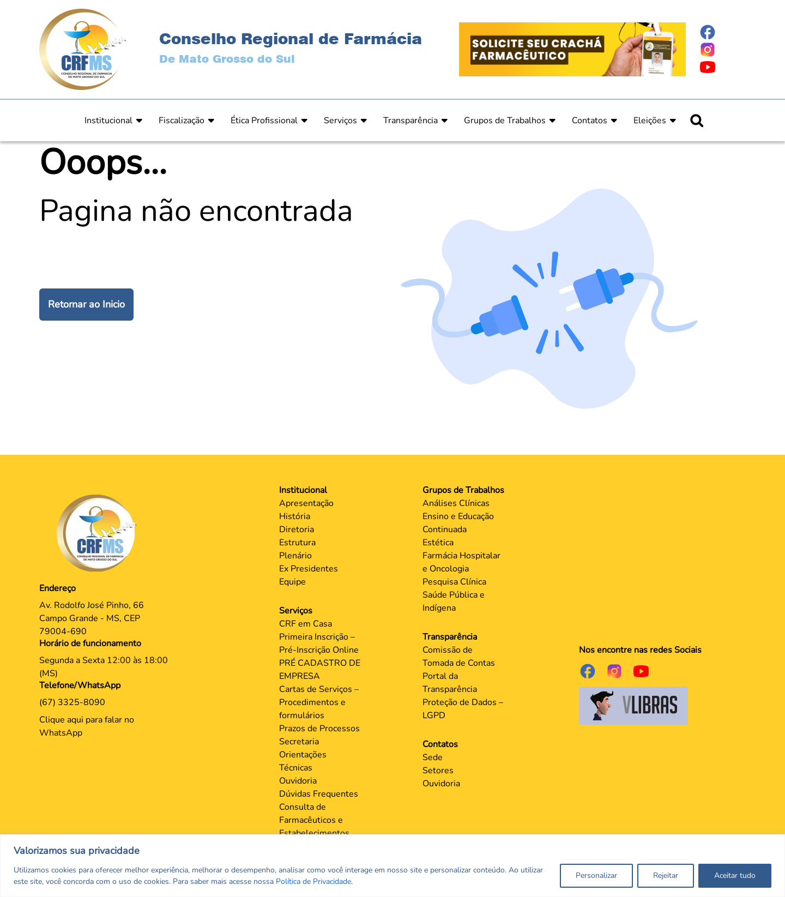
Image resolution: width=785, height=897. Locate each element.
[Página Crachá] (572, 49)
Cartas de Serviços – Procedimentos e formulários (319, 702)
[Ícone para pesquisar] (696, 120)
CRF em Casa (305, 624)
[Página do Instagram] (722, 49)
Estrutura (297, 543)
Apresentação (306, 503)
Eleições (649, 121)
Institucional (108, 121)
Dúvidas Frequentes (318, 794)
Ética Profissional (264, 121)
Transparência (410, 121)
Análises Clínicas (456, 503)
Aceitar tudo (735, 875)
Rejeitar (665, 875)
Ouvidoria (298, 781)
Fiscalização (181, 121)
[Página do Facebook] (722, 32)
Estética (438, 543)
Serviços (340, 121)
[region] (392, 865)
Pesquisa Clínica (454, 582)
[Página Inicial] (83, 49)
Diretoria (296, 529)
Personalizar (596, 875)
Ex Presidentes (308, 569)
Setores (438, 770)
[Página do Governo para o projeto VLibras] (633, 705)
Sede (432, 757)
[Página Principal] (99, 533)
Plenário (295, 556)
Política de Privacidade (313, 881)
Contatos (589, 121)
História (294, 516)
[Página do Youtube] (722, 67)
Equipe (292, 582)
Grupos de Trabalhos (505, 121)
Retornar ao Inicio (86, 304)
